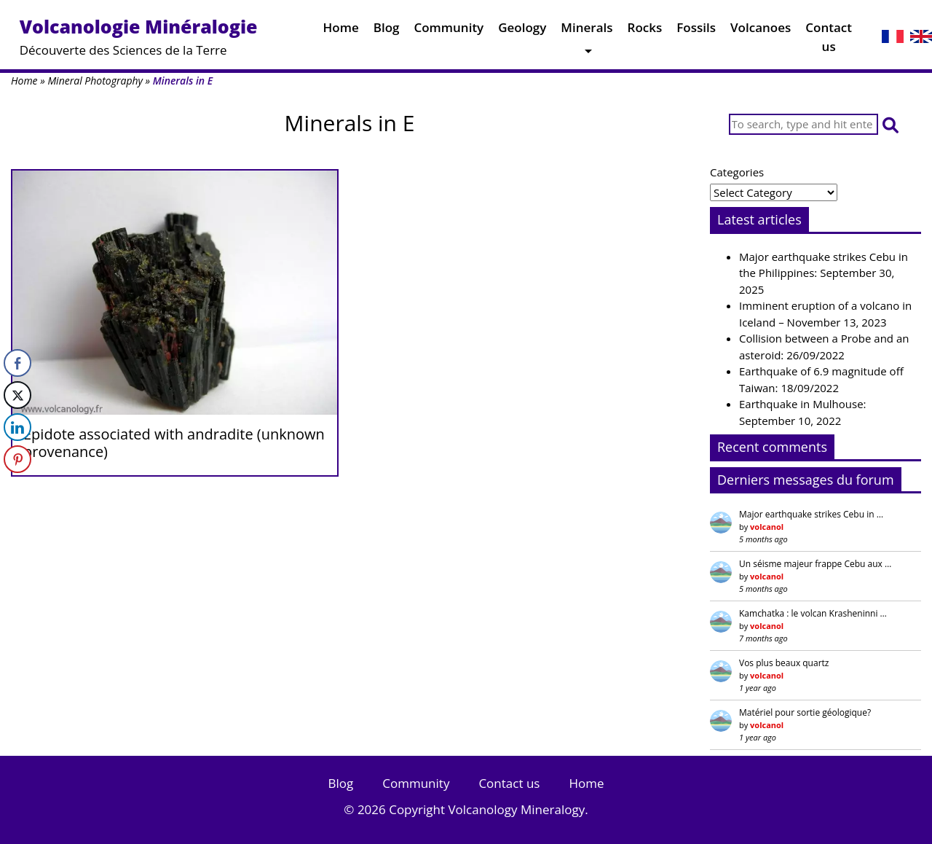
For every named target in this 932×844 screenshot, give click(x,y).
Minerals (586, 31)
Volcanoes (760, 31)
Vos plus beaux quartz (784, 663)
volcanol (766, 526)
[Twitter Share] (17, 395)
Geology (522, 31)
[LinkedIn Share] (17, 427)
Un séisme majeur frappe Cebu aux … (815, 564)
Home (341, 31)
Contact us (828, 40)
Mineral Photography (95, 80)
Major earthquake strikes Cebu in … (811, 514)
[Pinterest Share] (17, 459)
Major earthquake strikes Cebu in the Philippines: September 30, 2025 (823, 273)
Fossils (696, 31)
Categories (737, 172)
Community (448, 31)
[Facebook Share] (17, 363)
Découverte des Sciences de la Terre (139, 36)
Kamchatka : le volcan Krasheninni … (813, 613)
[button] (890, 124)
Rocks (645, 31)
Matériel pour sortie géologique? (805, 712)
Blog (387, 31)
